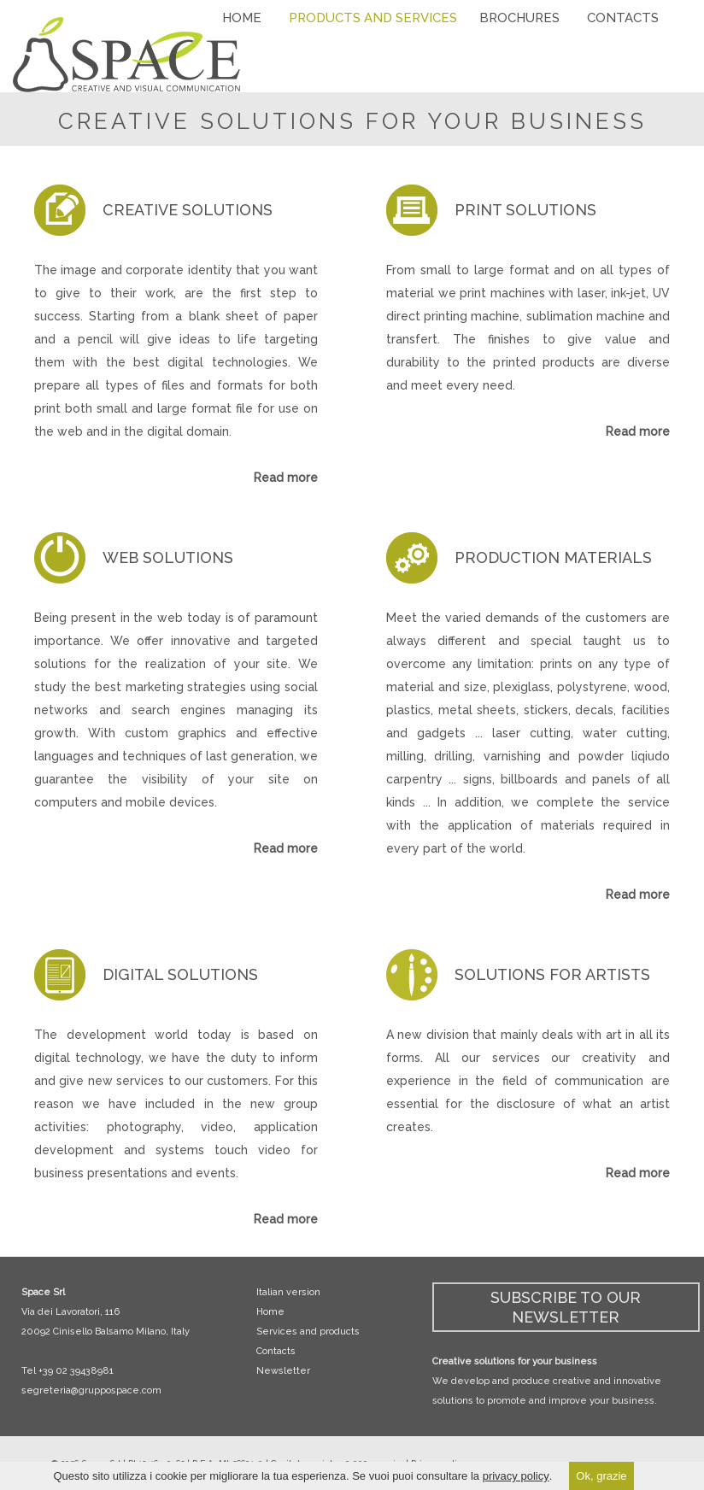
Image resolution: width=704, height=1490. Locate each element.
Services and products (308, 1331)
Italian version (288, 1292)
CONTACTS (623, 18)
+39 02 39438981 (76, 1370)
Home (270, 1311)
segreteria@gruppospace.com (91, 1390)
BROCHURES (519, 18)
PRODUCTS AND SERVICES (373, 18)
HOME (241, 18)
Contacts (276, 1351)
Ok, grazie (601, 1475)
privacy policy (516, 1475)
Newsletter (283, 1370)
